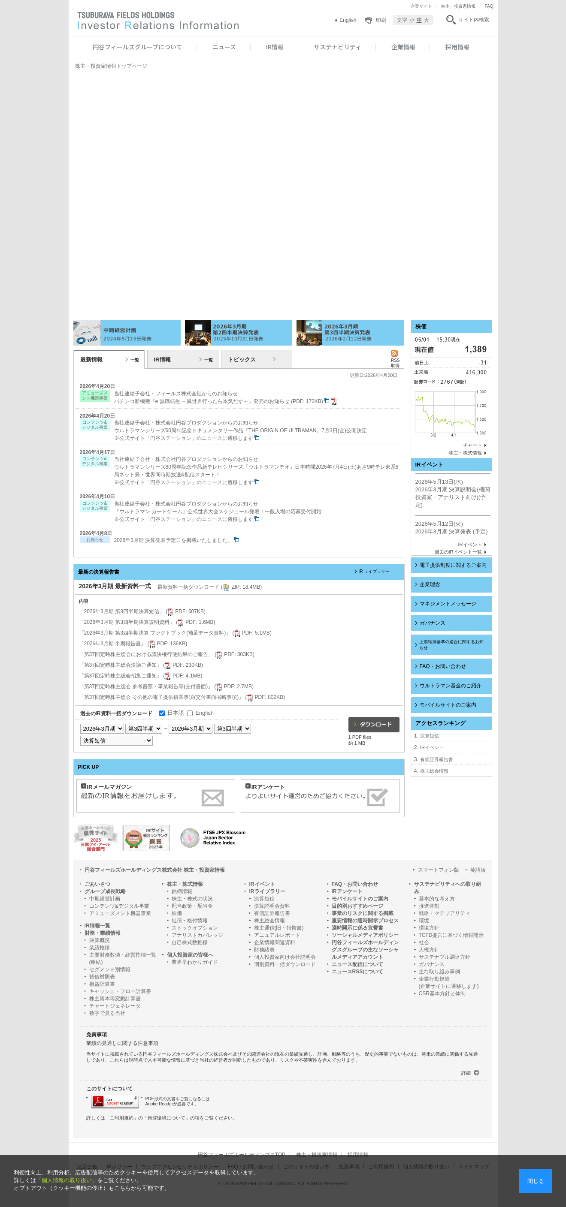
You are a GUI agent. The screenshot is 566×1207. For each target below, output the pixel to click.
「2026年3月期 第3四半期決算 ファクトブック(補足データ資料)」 (175, 633)
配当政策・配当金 (192, 906)
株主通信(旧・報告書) (279, 928)
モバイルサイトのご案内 (448, 705)
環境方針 (429, 928)
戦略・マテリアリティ (444, 913)
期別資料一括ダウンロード (285, 964)
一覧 (134, 360)
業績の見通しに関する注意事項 (122, 1043)
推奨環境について (166, 1117)
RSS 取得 (395, 360)
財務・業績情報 (103, 933)
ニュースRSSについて (358, 972)
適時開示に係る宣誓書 (357, 928)
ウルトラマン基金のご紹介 (450, 686)
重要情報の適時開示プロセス (365, 921)
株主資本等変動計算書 (115, 999)
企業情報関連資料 (274, 942)
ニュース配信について (357, 964)
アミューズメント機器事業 (120, 913)
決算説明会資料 (272, 906)
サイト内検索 (473, 20)
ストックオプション (195, 928)
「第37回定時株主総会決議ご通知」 (141, 665)
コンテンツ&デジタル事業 (119, 906)
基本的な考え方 (437, 899)
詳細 (466, 1072)
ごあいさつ (97, 884)
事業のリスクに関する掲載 (362, 913)
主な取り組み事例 (439, 972)
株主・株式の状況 (192, 899)
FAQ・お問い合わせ (443, 666)
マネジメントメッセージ (448, 604)
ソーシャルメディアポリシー (365, 935)
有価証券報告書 (436, 759)
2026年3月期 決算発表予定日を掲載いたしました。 (176, 540)
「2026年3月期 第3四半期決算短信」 (142, 611)
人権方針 (429, 950)
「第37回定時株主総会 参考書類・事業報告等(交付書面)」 (166, 686)
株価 (177, 913)
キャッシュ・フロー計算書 (120, 991)
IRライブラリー (267, 891)
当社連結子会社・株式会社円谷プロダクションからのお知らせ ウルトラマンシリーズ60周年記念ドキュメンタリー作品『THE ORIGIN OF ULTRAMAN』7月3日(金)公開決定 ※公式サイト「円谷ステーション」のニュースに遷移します (240, 430)
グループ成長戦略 (105, 891)
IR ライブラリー (374, 571)
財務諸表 (264, 950)
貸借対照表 (102, 977)
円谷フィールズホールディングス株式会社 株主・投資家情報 (155, 870)
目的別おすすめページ (357, 906)
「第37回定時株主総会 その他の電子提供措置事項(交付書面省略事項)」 (182, 697)
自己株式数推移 (190, 942)
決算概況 (99, 940)
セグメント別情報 (109, 969)
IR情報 (275, 46)
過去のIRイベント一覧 (458, 551)
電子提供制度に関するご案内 (453, 565)
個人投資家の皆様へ (190, 955)
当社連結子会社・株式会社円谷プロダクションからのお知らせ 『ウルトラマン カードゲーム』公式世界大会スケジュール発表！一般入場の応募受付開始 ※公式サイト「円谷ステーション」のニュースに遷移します (217, 511)
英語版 (478, 870)
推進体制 (429, 906)
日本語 (175, 713)
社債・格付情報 (190, 921)
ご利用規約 (121, 1117)
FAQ (488, 6)
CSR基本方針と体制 (442, 993)
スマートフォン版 (438, 870)
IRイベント (470, 544)
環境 (424, 921)
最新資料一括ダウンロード (209, 587)
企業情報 (403, 46)
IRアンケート (347, 891)
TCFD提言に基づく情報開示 (451, 935)
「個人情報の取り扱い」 (66, 1180)
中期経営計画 (104, 899)
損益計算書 (102, 984)
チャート (472, 445)
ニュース (224, 46)
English (347, 20)
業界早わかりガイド (195, 962)
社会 (424, 942)
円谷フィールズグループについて (137, 46)
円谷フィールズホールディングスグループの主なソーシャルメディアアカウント (365, 949)
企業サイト (421, 6)
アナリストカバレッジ (197, 935)
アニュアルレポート (277, 935)
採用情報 (457, 46)
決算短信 (429, 735)
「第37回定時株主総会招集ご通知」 (141, 676)
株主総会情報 (434, 771)
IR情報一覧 (97, 926)
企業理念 (430, 584)
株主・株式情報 (465, 452)
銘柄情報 (182, 891)
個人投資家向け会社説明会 (285, 957)
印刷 (381, 20)
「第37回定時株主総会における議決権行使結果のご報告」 (166, 654)
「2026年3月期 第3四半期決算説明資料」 (147, 622)
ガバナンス (432, 623)
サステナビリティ (337, 46)
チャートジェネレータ (115, 1006)
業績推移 (99, 948)
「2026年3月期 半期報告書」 (133, 644)
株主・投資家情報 (458, 6)
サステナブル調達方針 (444, 957)
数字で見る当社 (107, 1013)
